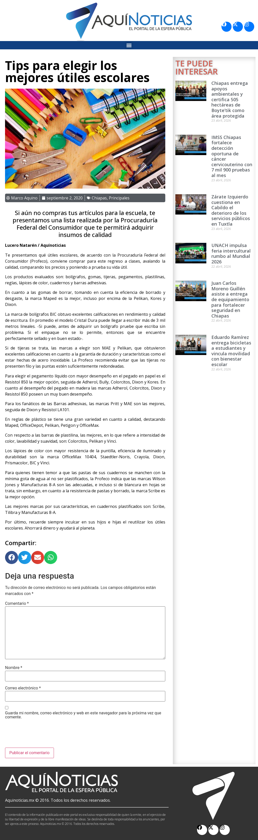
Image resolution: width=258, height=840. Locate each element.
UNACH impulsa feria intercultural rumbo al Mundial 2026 (231, 253)
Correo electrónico (23, 688)
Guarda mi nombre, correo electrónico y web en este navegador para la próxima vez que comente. (83, 715)
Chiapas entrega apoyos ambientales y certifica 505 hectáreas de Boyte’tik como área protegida (229, 99)
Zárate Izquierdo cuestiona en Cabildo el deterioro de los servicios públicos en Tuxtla (230, 210)
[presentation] (43, 735)
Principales (119, 198)
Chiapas (99, 198)
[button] (129, 45)
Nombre (13, 668)
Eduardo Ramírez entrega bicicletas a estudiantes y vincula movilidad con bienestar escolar (231, 350)
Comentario (17, 604)
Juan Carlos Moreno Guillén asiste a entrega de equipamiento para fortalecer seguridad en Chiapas (230, 299)
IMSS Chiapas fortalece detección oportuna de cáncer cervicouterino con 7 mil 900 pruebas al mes (231, 156)
